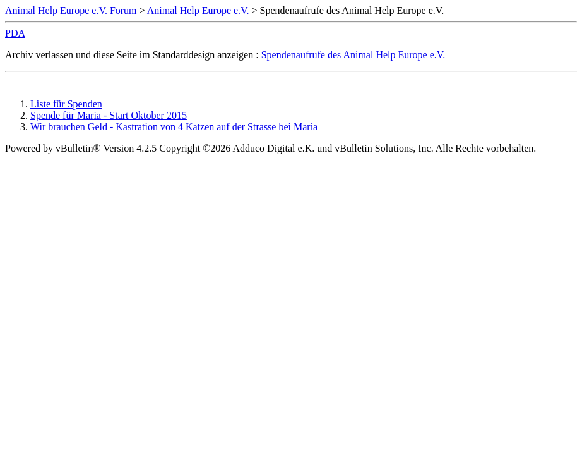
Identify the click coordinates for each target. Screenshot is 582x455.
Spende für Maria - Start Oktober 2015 (108, 115)
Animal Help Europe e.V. (198, 10)
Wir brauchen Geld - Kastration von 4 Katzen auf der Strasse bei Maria (174, 126)
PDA (15, 33)
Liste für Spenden (66, 104)
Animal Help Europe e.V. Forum (71, 10)
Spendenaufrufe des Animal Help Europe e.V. (353, 54)
